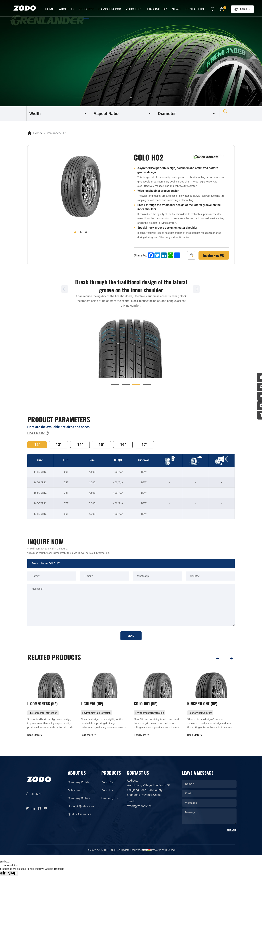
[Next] (197, 289)
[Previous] (64, 289)
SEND (131, 637)
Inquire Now (213, 255)
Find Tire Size (38, 433)
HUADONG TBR (157, 9)
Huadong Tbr (109, 802)
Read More (34, 739)
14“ (85, 445)
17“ (157, 445)
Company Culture (79, 802)
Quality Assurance (79, 818)
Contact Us (196, 9)
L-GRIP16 (145, 706)
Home (51, 9)
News (177, 9)
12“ (38, 445)
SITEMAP (33, 800)
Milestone (74, 794)
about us (68, 9)
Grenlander (53, 133)
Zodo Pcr (107, 786)
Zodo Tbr (107, 794)
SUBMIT (231, 834)
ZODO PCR (87, 9)
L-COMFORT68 (96, 706)
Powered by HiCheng (163, 854)
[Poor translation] (12, 877)
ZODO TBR (135, 9)
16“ (133, 445)
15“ (109, 445)
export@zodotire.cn (139, 810)
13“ (62, 445)
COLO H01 (198, 706)
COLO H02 (39, 706)
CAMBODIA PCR (111, 9)
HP (64, 133)
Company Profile (78, 786)
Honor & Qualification (81, 810)
